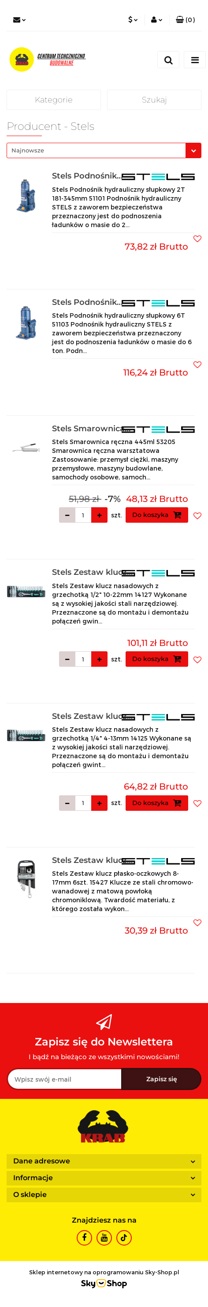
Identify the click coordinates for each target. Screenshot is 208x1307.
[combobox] (104, 150)
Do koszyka (157, 514)
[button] (185, 20)
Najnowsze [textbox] (27, 150)
